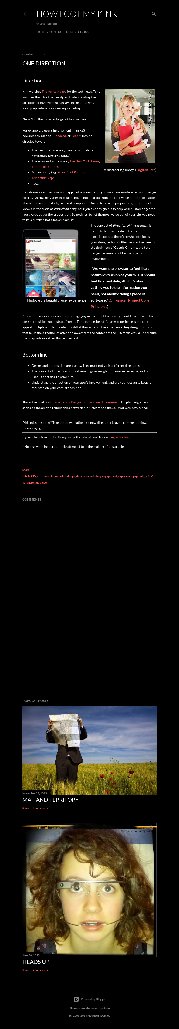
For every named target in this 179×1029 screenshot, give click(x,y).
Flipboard (59, 136)
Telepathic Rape (43, 178)
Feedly (76, 136)
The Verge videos (54, 91)
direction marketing (88, 476)
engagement (109, 476)
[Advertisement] (89, 654)
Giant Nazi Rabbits (71, 172)
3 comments (40, 808)
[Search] (154, 12)
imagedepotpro (100, 1008)
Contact (56, 32)
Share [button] (25, 470)
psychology (140, 476)
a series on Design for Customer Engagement (87, 402)
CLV (33, 476)
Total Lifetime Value (34, 482)
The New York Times (84, 161)
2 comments (40, 970)
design (71, 476)
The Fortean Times (45, 167)
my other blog (120, 437)
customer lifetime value (51, 476)
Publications (77, 32)
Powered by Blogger (89, 999)
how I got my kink (76, 13)
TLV (150, 476)
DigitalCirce (145, 169)
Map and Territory (50, 799)
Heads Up (36, 961)
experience (125, 476)
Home (41, 32)
